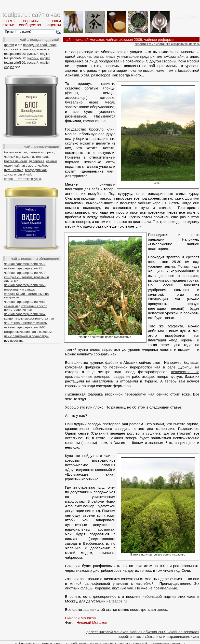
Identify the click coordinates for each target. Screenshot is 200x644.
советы (8, 21)
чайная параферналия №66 (25, 327)
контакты (43, 49)
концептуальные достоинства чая (29, 318)
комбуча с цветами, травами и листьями (26, 278)
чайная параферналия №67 (25, 314)
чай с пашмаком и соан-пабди (26, 336)
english (45, 54)
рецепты (53, 25)
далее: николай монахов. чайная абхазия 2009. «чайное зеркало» (142, 632)
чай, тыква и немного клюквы (25, 323)
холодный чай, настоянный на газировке (26, 295)
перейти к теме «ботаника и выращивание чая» (167, 44)
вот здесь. (159, 609)
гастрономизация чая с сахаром (28, 332)
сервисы (31, 21)
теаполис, (43, 157)
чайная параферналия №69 (25, 285)
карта (8, 49)
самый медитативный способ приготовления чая (25, 307)
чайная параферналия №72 (25, 264)
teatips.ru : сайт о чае (31, 14)
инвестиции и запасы (20, 289)
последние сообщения (39, 45)
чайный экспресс (41, 152)
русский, (33, 54)
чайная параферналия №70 (25, 273)
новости (29, 49)
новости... (17, 340)
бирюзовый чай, (16, 152)
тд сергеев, (37, 161)
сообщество (30, 25)
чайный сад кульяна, (19, 157)
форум (9, 45)
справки (53, 21)
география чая (36, 170)
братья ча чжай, (16, 161)
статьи (8, 25)
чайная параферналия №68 (25, 302)
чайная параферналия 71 (23, 268)
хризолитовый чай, (18, 174)
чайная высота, (25, 165)
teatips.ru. (120, 601)
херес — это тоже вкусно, (23, 179)
